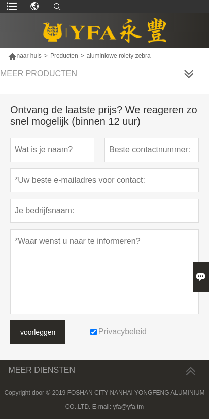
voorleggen (37, 332)
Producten (64, 55)
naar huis (28, 55)
